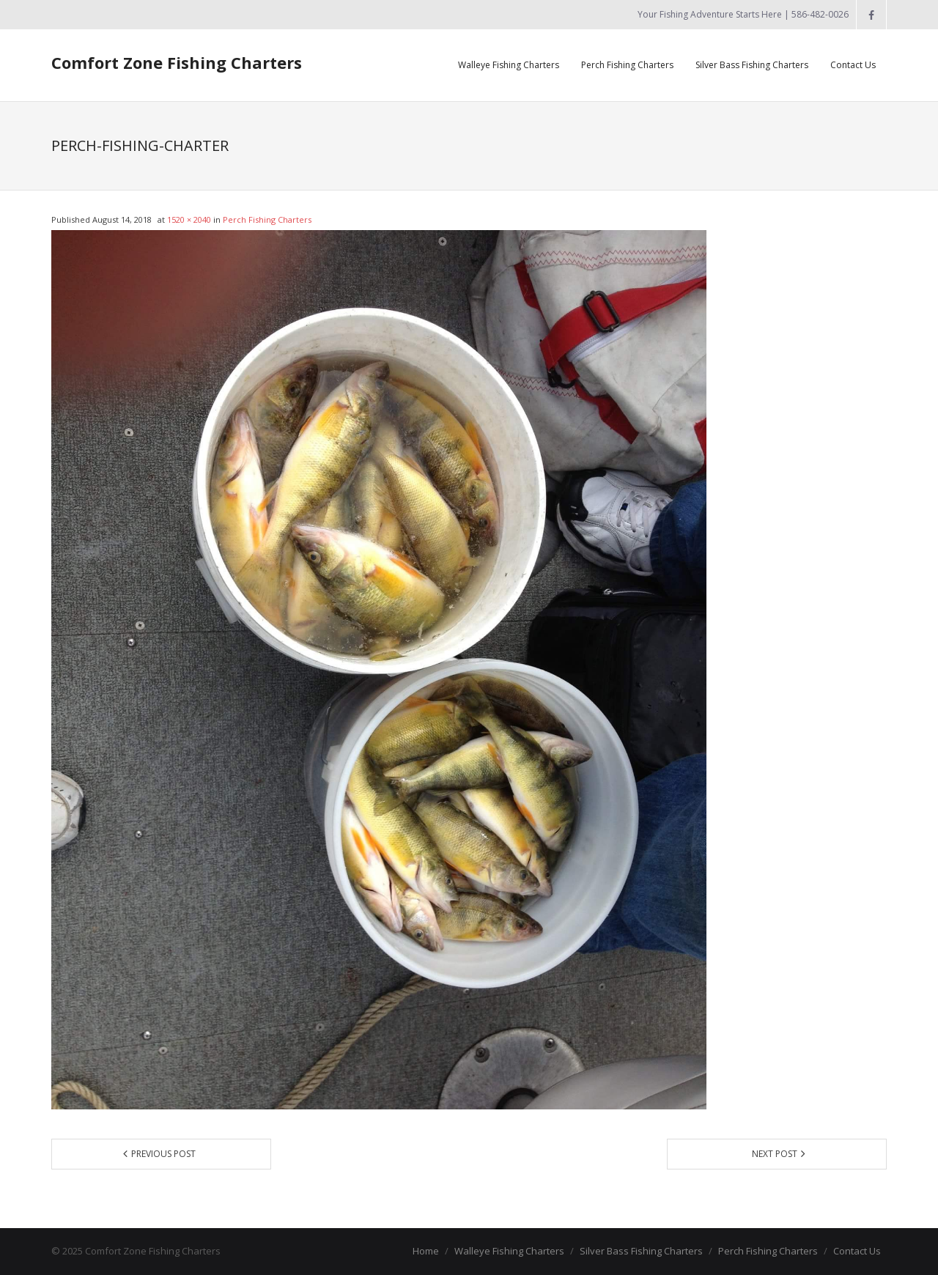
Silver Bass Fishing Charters (641, 1250)
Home (426, 1250)
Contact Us (857, 1250)
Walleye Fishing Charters (509, 1250)
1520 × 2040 (189, 219)
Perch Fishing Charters (267, 219)
